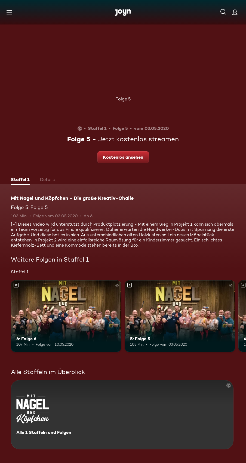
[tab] (20, 180)
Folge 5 (123, 99)
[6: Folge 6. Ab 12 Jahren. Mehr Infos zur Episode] (66, 316)
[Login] (235, 12)
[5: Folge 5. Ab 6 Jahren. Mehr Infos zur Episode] (180, 316)
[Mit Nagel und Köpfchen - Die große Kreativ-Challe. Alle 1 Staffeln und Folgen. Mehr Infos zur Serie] (122, 414)
